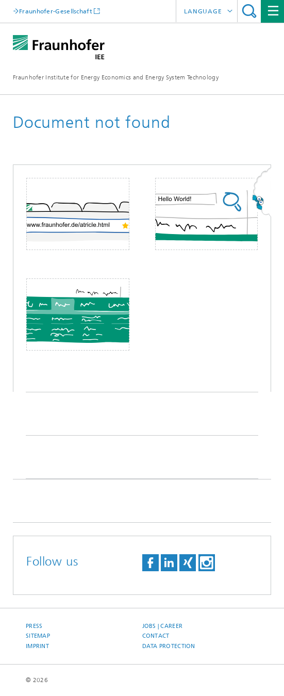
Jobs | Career (162, 626)
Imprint (37, 646)
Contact (156, 636)
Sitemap (38, 636)
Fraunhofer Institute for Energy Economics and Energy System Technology (116, 77)
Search (249, 11)
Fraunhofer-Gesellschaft (55, 11)
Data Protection (168, 646)
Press (34, 626)
